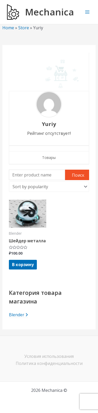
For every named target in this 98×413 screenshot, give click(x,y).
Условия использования (49, 356)
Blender (18, 315)
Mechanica (49, 12)
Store (23, 28)
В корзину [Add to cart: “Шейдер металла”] (23, 264)
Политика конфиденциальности (49, 363)
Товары (49, 157)
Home (8, 28)
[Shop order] (49, 186)
